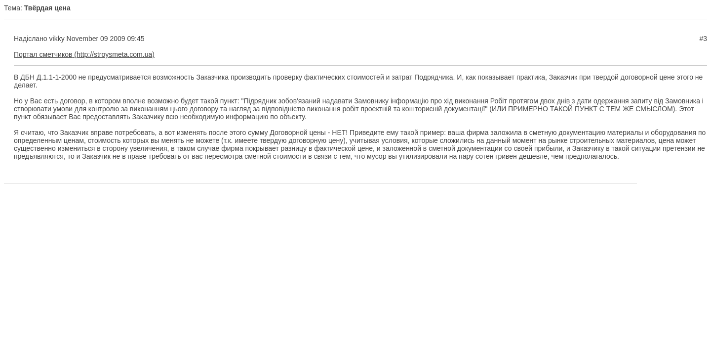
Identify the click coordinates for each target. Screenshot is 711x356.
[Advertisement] (355, 221)
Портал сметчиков (43, 54)
